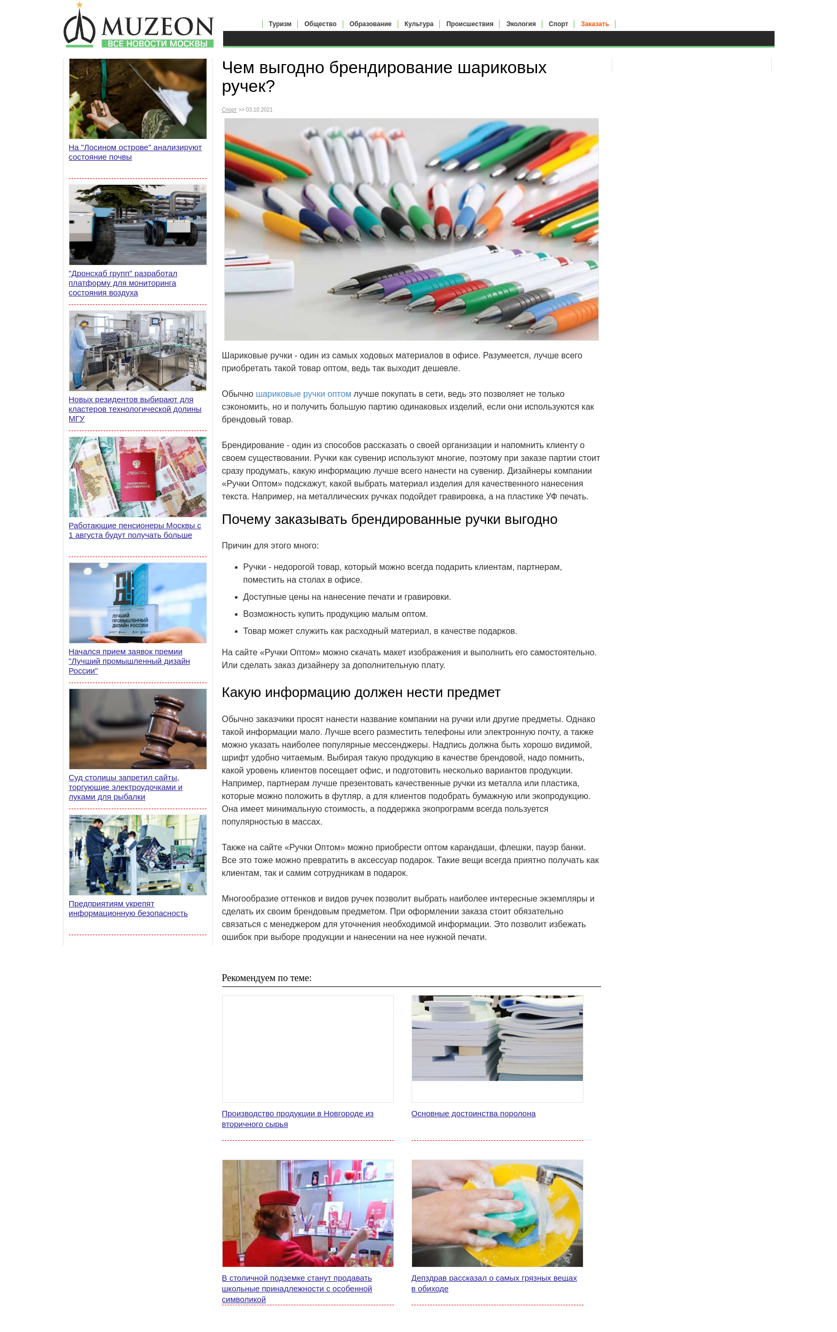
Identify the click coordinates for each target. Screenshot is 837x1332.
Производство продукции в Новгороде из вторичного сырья (298, 1119)
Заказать (595, 24)
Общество (320, 24)
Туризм (280, 24)
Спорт (558, 24)
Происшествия (469, 24)
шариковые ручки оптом (303, 393)
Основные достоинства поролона (474, 1113)
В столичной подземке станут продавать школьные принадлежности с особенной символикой (297, 1288)
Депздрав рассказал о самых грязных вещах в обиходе (494, 1283)
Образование (371, 24)
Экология (521, 24)
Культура (419, 24)
